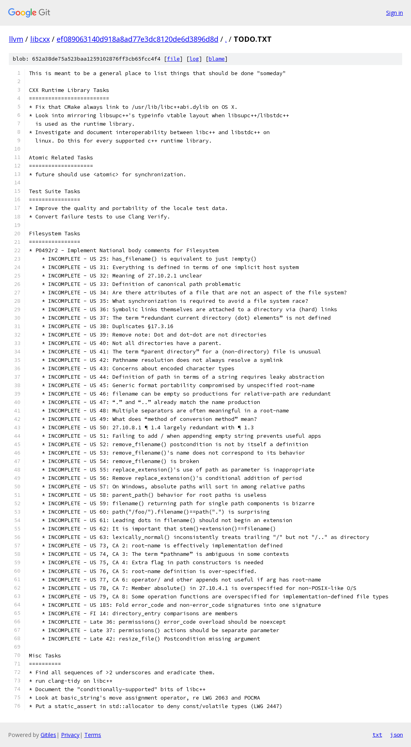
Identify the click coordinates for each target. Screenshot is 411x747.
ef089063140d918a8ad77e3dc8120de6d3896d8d (137, 39)
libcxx (40, 39)
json (396, 734)
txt (377, 734)
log (194, 58)
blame (217, 58)
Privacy (70, 735)
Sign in (394, 12)
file (173, 58)
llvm (16, 39)
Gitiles (48, 735)
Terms (92, 735)
